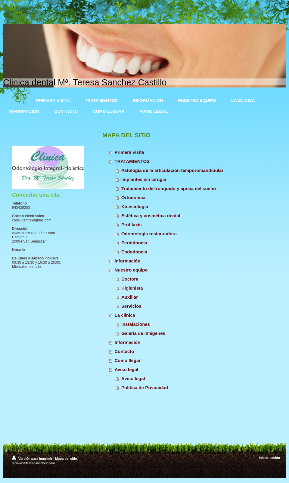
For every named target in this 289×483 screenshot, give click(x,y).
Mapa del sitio (66, 458)
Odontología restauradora (149, 233)
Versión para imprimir (32, 458)
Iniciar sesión (269, 457)
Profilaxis (131, 224)
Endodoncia (134, 251)
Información (128, 260)
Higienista (132, 288)
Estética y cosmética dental (150, 215)
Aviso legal (126, 369)
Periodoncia (134, 242)
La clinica (125, 315)
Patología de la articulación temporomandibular (172, 170)
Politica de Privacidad (144, 387)
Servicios (131, 306)
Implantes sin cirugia (143, 179)
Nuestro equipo (131, 269)
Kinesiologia (134, 206)
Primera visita (129, 152)
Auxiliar (129, 297)
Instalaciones (135, 324)
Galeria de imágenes (143, 333)
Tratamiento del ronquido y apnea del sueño (168, 188)
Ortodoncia (133, 197)
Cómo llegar (128, 360)
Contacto (124, 351)
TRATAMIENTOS (132, 161)
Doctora (129, 278)
